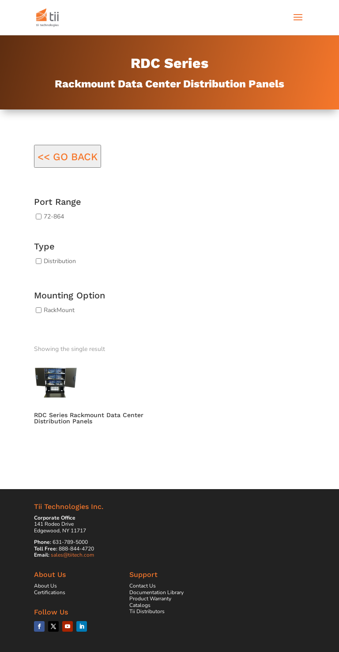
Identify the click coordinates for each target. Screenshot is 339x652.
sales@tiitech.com (72, 554)
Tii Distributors (147, 611)
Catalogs (140, 605)
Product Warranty (150, 598)
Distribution (60, 261)
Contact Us (142, 585)
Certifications (49, 592)
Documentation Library (156, 592)
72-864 (54, 216)
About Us (45, 585)
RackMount (59, 309)
